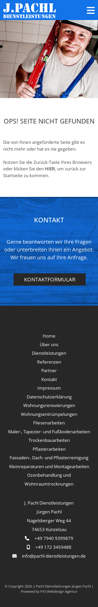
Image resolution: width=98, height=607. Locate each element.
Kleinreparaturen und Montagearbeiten (49, 466)
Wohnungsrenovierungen (49, 405)
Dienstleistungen (49, 353)
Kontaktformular (49, 279)
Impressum (49, 388)
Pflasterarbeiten (49, 449)
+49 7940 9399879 (53, 538)
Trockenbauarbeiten (49, 440)
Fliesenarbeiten (49, 423)
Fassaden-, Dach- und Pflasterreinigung (49, 458)
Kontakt (49, 379)
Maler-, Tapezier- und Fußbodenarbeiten (49, 432)
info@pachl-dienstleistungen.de (54, 556)
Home (49, 336)
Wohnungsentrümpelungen (49, 414)
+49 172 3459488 (53, 547)
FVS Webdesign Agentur (58, 591)
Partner (49, 370)
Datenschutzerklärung (49, 397)
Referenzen (49, 362)
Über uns (49, 344)
